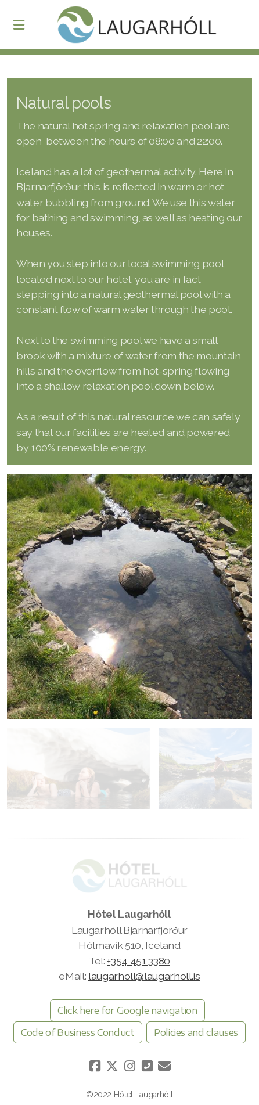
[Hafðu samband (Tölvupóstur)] (164, 1066)
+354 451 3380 (138, 961)
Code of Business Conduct (78, 1032)
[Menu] (18, 24)
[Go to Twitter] (112, 1066)
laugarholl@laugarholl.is (144, 976)
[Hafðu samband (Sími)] (147, 1066)
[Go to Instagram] (129, 1066)
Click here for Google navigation (127, 1010)
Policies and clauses (196, 1032)
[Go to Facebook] (94, 1066)
